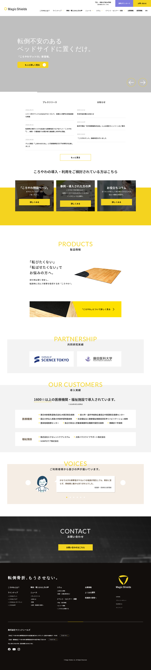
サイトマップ (119, 607)
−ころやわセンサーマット (15, 602)
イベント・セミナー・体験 (67, 599)
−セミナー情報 (61, 605)
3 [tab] (73, 497)
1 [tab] (66, 497)
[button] (131, 82)
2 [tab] (70, 497)
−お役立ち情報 (61, 591)
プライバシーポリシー (121, 600)
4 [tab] (77, 497)
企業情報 (130, 10)
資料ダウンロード (124, 3)
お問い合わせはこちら (75, 547)
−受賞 (32, 602)
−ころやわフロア (12, 599)
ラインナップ (13, 592)
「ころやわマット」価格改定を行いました (91, 138)
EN (146, 10)
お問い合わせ (142, 3)
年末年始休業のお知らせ (85, 114)
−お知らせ (33, 599)
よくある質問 (90, 592)
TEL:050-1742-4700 (13, 643)
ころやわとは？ (45, 10)
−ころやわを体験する (63, 608)
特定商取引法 (119, 604)
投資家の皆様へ (91, 598)
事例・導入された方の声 (74, 10)
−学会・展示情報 (61, 602)
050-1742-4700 (105, 2)
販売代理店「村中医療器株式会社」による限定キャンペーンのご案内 (101, 126)
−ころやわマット (12, 596)
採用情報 (139, 10)
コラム (59, 587)
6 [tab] (84, 497)
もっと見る (75, 157)
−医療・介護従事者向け (63, 594)
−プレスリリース (35, 596)
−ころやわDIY (12, 605)
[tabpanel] (75, 484)
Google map (64, 635)
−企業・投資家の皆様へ (37, 605)
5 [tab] (80, 497)
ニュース (34, 592)
